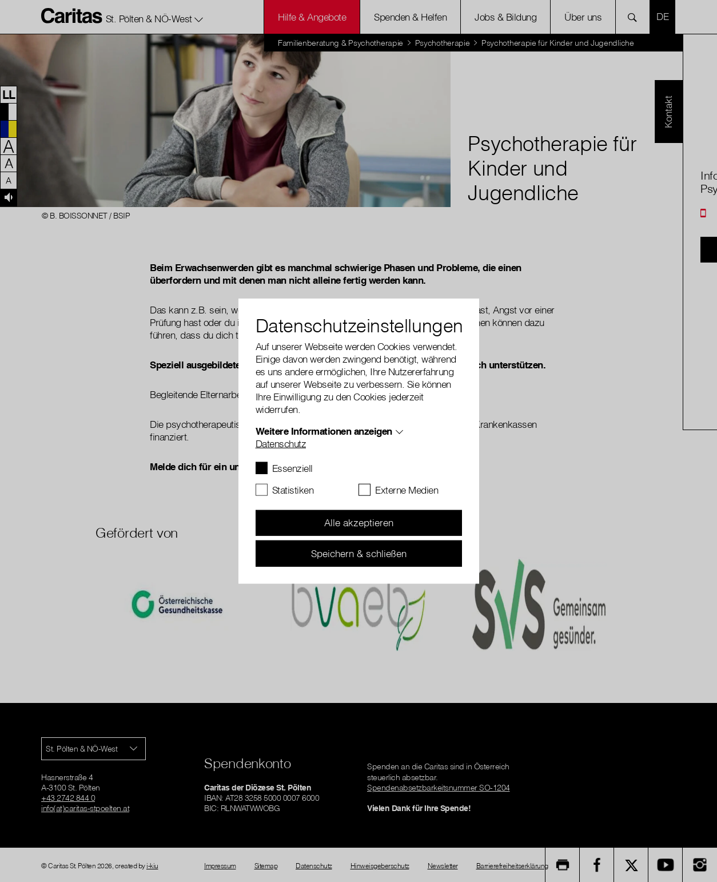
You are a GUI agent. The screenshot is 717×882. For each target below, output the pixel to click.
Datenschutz (281, 443)
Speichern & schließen (359, 553)
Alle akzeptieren (358, 523)
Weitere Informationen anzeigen (324, 430)
